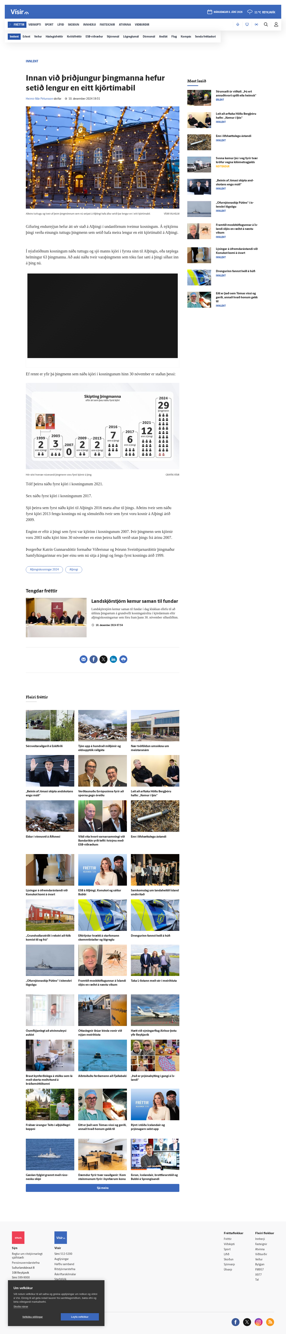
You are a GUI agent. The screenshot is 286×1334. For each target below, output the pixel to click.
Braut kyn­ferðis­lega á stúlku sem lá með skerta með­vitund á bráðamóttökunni (49, 1080)
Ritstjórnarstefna (64, 1269)
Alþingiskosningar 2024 (44, 569)
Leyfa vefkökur (80, 1317)
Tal (257, 1279)
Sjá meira (102, 1188)
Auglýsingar (61, 1259)
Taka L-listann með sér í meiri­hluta (154, 981)
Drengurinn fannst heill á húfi (150, 935)
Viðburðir (261, 1254)
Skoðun (228, 1259)
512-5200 (66, 1254)
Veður (259, 1259)
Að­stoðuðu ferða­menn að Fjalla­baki (102, 1076)
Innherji (260, 1239)
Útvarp (228, 1269)
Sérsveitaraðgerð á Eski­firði (44, 746)
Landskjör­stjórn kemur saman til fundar (134, 601)
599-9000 (24, 1277)
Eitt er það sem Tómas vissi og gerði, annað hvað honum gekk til (237, 297)
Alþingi (74, 569)
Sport (227, 1249)
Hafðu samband (64, 1264)
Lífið (226, 1254)
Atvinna (260, 1249)
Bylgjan (259, 1264)
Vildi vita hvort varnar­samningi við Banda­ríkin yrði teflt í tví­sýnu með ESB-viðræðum (101, 840)
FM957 (259, 1269)
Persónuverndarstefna (26, 1263)
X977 (258, 1274)
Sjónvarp (229, 1264)
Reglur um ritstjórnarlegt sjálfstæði (27, 1256)
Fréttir (228, 1239)
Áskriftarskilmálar (65, 1274)
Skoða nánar (21, 1306)
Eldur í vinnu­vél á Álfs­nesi (43, 836)
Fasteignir (261, 1244)
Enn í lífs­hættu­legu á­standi (148, 836)
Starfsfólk (60, 1279)
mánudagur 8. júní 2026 (228, 12)
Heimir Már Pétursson (39, 98)
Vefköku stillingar (32, 1317)
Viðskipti (229, 1244)
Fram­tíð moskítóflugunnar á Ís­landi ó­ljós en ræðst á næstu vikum (237, 229)
